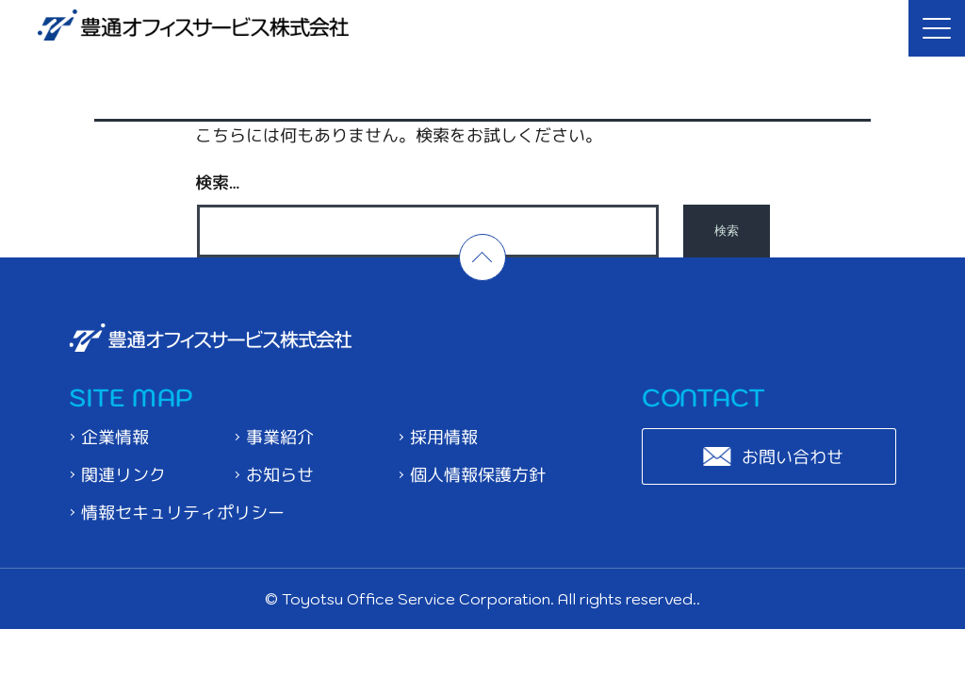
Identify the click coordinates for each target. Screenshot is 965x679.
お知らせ (280, 475)
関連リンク (123, 475)
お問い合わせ (792, 456)
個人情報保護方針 (479, 475)
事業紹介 (280, 437)
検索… (217, 181)
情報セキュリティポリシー (183, 512)
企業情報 (115, 437)
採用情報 (445, 437)
